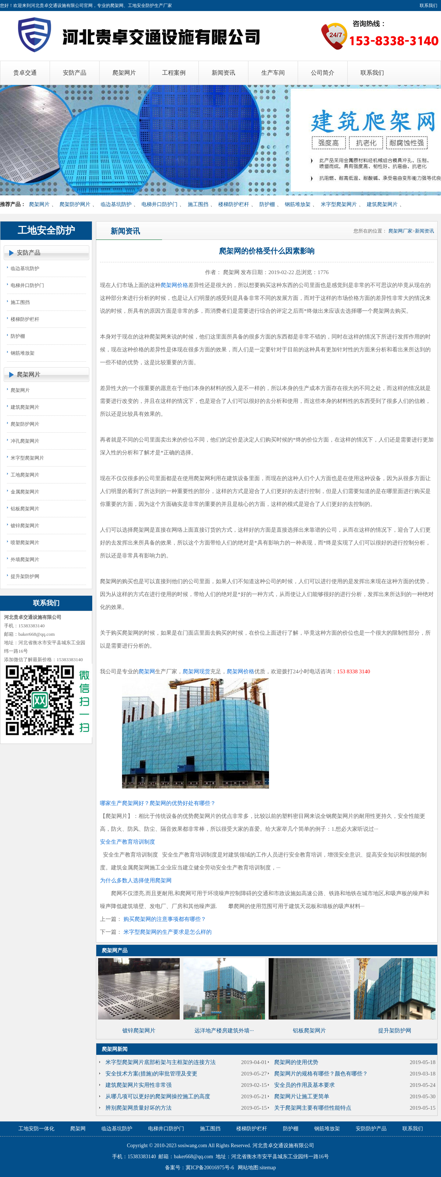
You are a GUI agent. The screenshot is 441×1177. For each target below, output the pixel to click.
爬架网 (147, 671)
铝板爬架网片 (25, 508)
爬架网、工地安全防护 (132, 5)
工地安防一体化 (36, 1128)
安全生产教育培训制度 (127, 842)
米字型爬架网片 (339, 204)
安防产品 (28, 252)
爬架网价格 (174, 285)
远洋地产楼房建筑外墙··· (224, 1031)
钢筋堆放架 (298, 204)
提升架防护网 (25, 576)
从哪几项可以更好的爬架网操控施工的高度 (157, 1096)
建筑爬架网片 (382, 204)
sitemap (268, 1167)
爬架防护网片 (75, 204)
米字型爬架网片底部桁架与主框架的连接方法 (160, 1062)
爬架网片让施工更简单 (301, 1096)
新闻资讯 (424, 231)
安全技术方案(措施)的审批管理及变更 (151, 1074)
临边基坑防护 (116, 204)
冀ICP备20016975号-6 (210, 1167)
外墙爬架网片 (25, 559)
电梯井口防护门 (159, 204)
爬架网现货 (196, 671)
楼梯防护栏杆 (233, 204)
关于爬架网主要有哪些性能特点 (312, 1108)
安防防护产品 (371, 1128)
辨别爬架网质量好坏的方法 (138, 1108)
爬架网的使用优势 (296, 1062)
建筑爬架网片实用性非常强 (138, 1085)
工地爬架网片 (25, 475)
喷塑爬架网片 (25, 542)
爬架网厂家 (400, 231)
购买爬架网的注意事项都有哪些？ (164, 919)
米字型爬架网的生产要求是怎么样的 (167, 932)
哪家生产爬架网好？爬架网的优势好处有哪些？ (158, 803)
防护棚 (267, 204)
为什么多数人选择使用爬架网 (136, 880)
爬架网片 (39, 204)
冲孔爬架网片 (25, 441)
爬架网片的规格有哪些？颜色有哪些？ (321, 1074)
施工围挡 (198, 204)
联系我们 (428, 5)
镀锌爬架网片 (25, 525)
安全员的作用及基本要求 (304, 1085)
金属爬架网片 (25, 491)
